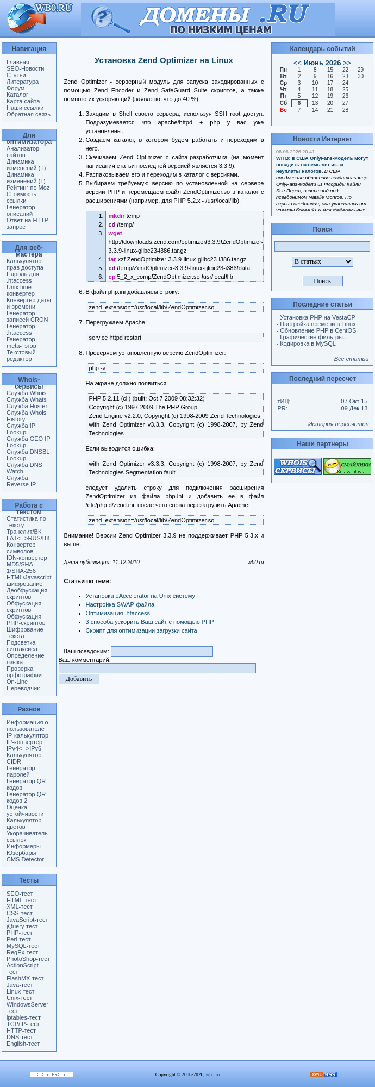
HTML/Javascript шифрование (29, 580)
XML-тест (20, 906)
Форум (15, 88)
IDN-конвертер (27, 557)
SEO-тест (20, 893)
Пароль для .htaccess (23, 277)
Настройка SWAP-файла (120, 604)
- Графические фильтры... (312, 337)
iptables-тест (24, 1017)
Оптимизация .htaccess (118, 613)
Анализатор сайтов (23, 151)
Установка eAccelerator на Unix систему (141, 595)
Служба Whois (26, 393)
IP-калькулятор (27, 735)
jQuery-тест (22, 926)
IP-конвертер (24, 742)
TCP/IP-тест (23, 1024)
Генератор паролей (21, 771)
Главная (18, 62)
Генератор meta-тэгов (21, 342)
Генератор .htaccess (21, 329)
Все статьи (351, 358)
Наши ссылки (25, 107)
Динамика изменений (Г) (26, 177)
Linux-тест (21, 991)
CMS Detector (25, 859)
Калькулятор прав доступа (25, 264)
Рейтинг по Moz (28, 187)
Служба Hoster (27, 406)
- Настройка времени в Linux (315, 324)
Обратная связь (29, 114)
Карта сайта (23, 101)
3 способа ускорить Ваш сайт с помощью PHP (150, 622)
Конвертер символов (21, 547)
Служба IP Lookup (21, 428)
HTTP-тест (21, 1030)
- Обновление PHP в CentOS (316, 330)
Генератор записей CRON (27, 316)
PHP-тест (20, 932)
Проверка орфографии (24, 671)
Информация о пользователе (27, 725)
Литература (23, 81)
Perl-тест (19, 939)
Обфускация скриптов (24, 606)
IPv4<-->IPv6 (24, 748)
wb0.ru (213, 1074)
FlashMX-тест (25, 978)
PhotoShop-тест (28, 958)
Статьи (16, 75)
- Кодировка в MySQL (305, 343)
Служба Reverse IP (21, 481)
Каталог (17, 94)
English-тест (23, 1043)
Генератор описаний (21, 210)
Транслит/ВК (24, 531)
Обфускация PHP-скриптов (26, 619)
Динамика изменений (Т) (26, 164)
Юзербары (21, 852)
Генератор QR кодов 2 (26, 797)
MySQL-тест (23, 945)
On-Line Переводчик (23, 684)
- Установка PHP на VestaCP (315, 317)
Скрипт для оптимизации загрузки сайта (141, 630)
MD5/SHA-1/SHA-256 (21, 567)
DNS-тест (20, 1037)
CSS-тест (20, 913)
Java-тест (20, 985)
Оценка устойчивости (25, 810)
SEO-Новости (25, 68)
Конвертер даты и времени (29, 303)
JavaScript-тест (27, 919)
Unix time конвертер (21, 290)
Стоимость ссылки (21, 197)
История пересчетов (338, 424)
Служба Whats (27, 399)
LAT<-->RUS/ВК (28, 538)
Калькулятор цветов (24, 823)
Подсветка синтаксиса (22, 645)
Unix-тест (19, 998)
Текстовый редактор (21, 355)
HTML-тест (21, 900)
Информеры (24, 846)
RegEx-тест (22, 952)
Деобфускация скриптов (27, 593)
